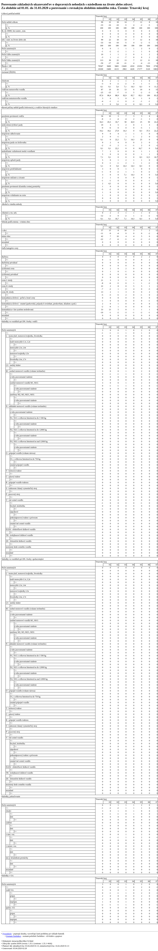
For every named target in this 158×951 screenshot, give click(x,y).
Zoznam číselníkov (13, 936)
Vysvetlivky (7, 934)
